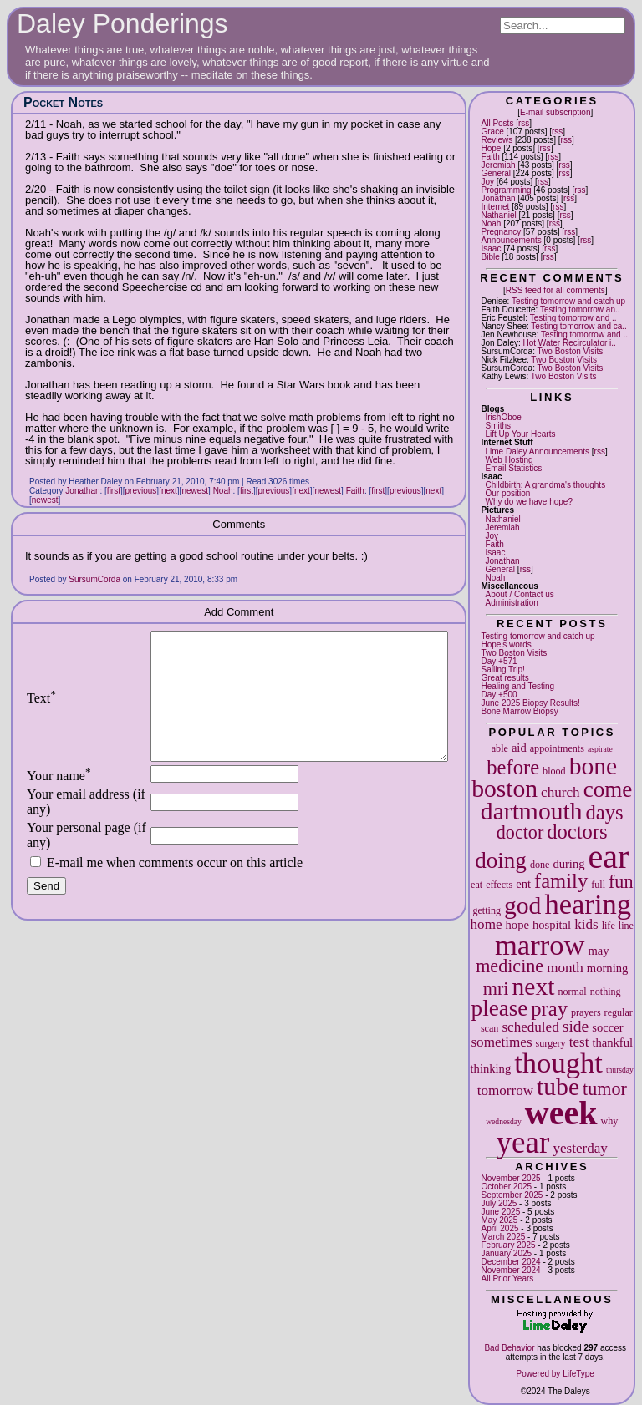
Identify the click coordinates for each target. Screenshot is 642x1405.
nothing (605, 991)
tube (558, 1086)
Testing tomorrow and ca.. (579, 326)
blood (554, 771)
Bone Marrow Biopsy (519, 711)
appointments (557, 748)
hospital (551, 924)
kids (586, 924)
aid (519, 747)
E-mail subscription (555, 112)
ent (523, 883)
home (486, 924)
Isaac (491, 248)
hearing (587, 904)
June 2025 (500, 1211)
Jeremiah (498, 165)
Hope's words (506, 644)
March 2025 (503, 1236)
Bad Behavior (509, 1347)
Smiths (498, 425)
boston (504, 788)
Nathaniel (498, 215)
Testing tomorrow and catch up (568, 301)
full (598, 884)
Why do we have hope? (529, 501)
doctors (577, 831)
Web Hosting (508, 459)
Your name (59, 801)
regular (618, 1012)
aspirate (600, 748)
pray (549, 1008)
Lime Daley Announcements (537, 451)
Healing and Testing (517, 686)
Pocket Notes (63, 102)
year (523, 1142)
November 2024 (510, 1270)
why (609, 1121)
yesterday (580, 1148)
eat (476, 884)
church (560, 792)
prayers (586, 1012)
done (540, 864)
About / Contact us (519, 594)
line (626, 925)
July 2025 (499, 1203)
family (561, 881)
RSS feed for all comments (555, 290)
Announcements (511, 240)
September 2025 (512, 1195)
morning (607, 968)
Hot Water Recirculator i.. (569, 342)
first (113, 490)
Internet (495, 206)
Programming (506, 190)
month (565, 968)
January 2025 (506, 1253)
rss (523, 123)
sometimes (501, 1042)
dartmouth (532, 811)
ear (608, 856)
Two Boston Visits (571, 351)
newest (194, 490)
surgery (551, 1043)
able (500, 748)
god (522, 905)
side (576, 1026)
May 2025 (499, 1220)
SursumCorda (94, 579)
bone (593, 766)
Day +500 (499, 694)
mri (496, 988)
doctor (520, 832)
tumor (605, 1088)
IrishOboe (503, 417)
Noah (491, 223)
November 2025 (510, 1178)
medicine (509, 966)
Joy (487, 181)
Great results (504, 677)
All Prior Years (507, 1278)
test (579, 1042)
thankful (612, 1042)
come (608, 789)
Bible (490, 256)
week (561, 1113)
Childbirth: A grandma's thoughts (545, 484)
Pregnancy (501, 231)
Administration (511, 602)
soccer (607, 1027)
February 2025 (508, 1245)
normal (572, 991)
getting (486, 910)
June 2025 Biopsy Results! (530, 703)
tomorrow (505, 1090)
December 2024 (510, 1261)
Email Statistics (513, 468)
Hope (491, 148)
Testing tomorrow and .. (573, 317)
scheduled (530, 1027)
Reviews (496, 140)
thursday (620, 1069)
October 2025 (506, 1186)
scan (490, 1028)
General (496, 173)
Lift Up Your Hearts (520, 434)
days (605, 812)
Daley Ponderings (122, 23)
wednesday (504, 1121)
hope (517, 924)
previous (141, 490)
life (608, 925)
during (568, 863)
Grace (492, 131)
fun (621, 881)
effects (499, 884)
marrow (540, 945)
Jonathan (498, 198)
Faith (490, 156)
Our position (507, 493)
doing (501, 860)
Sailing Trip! (502, 669)
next (533, 986)
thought (558, 1062)
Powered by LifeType (555, 1373)
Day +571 (499, 661)
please (499, 1008)
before (513, 767)
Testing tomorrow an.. (580, 309)
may (598, 950)
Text (41, 710)
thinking (491, 1068)
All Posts (497, 123)
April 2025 (499, 1228)
